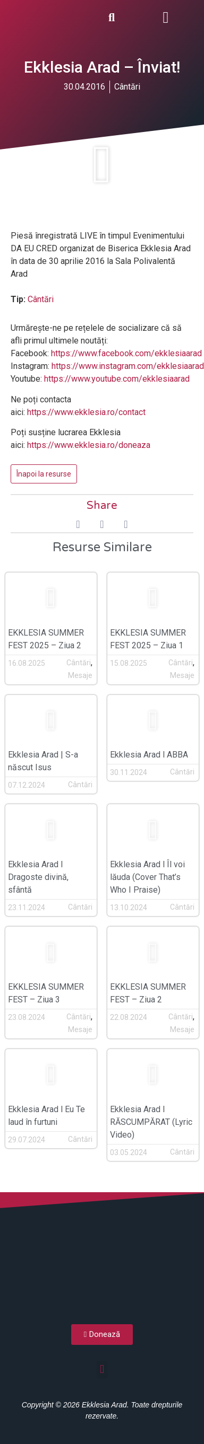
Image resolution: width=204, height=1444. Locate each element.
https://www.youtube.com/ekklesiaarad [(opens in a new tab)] (117, 379)
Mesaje (80, 675)
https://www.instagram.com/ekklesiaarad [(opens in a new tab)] (128, 366)
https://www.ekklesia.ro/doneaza (88, 445)
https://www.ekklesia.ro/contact (86, 412)
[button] (166, 17)
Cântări (127, 87)
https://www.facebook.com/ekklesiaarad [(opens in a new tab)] (126, 353)
